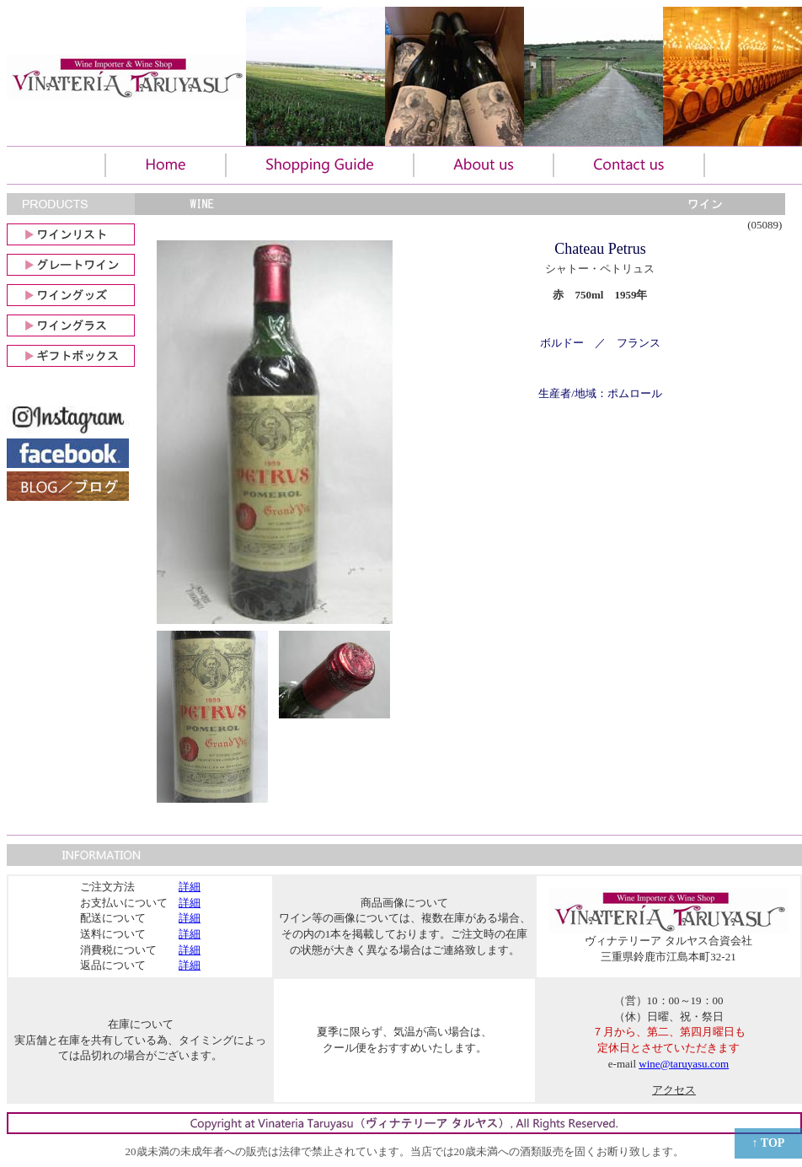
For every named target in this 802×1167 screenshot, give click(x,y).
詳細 (189, 886)
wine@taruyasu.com (684, 1063)
